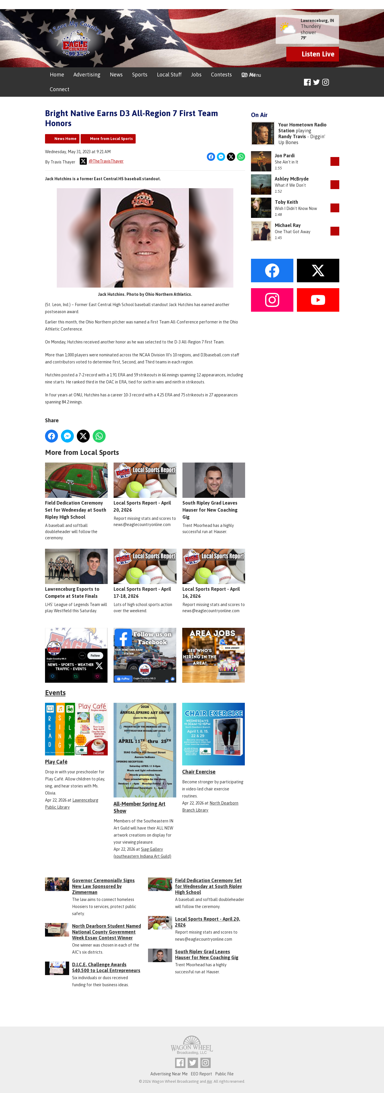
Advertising (87, 74)
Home (57, 74)
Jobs (196, 74)
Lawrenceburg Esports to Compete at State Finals (76, 574)
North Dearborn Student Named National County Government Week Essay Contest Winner (106, 931)
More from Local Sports (111, 138)
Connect (59, 89)
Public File (224, 1074)
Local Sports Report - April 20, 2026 (145, 488)
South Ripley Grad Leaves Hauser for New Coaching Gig (213, 491)
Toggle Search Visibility (335, 82)
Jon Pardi (285, 155)
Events (55, 693)
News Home (65, 138)
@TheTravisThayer (102, 161)
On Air (248, 74)
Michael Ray (288, 225)
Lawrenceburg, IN (317, 20)
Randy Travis (292, 136)
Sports (139, 74)
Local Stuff (169, 74)
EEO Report (201, 1074)
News (116, 74)
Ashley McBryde (292, 178)
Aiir (209, 1081)
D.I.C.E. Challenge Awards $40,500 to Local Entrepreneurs (106, 967)
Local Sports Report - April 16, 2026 (213, 574)
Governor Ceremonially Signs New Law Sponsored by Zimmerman (103, 886)
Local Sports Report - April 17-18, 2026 (145, 574)
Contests (221, 74)
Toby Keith (286, 202)
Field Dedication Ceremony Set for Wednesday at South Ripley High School (76, 491)
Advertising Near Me (169, 1074)
